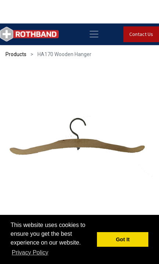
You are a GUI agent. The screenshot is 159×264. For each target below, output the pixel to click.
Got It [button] (123, 239)
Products (16, 54)
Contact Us (141, 34)
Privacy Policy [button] (30, 252)
